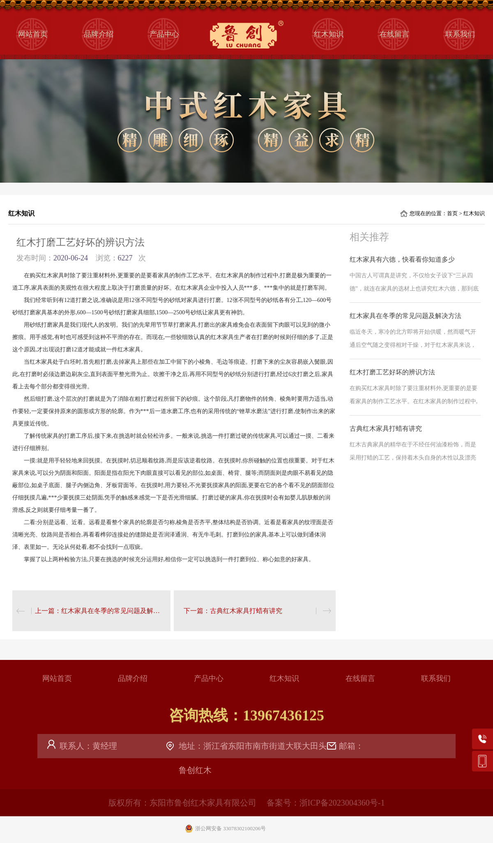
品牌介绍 (98, 34)
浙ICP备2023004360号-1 (342, 802)
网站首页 (33, 34)
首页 (452, 213)
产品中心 (164, 34)
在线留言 (394, 34)
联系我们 (460, 34)
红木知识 (328, 34)
